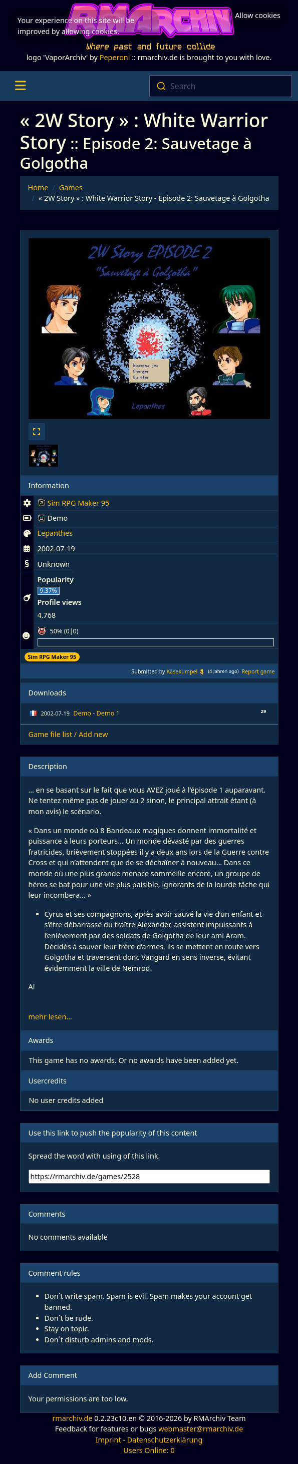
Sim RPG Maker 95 (74, 504)
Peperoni (115, 57)
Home (38, 187)
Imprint (108, 1439)
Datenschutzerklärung (164, 1439)
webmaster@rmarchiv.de (200, 1428)
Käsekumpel (181, 671)
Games (71, 187)
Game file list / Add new (68, 734)
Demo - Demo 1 (96, 713)
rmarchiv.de (72, 1418)
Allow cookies (257, 12)
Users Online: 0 (149, 1450)
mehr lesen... (50, 1016)
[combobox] (220, 86)
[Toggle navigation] (20, 86)
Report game (258, 671)
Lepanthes (55, 533)
